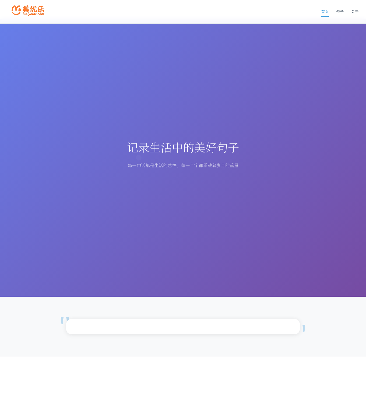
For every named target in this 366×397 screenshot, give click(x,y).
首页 (325, 11)
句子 (340, 11)
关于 (355, 11)
